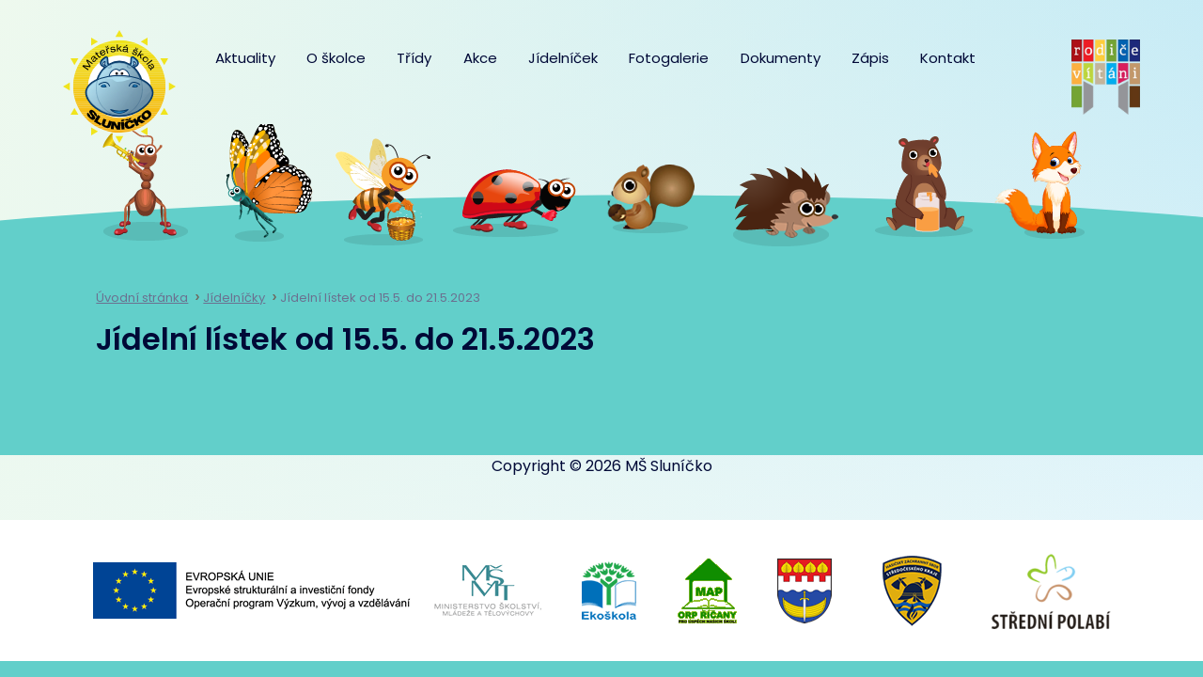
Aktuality (245, 58)
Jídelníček (563, 58)
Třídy (414, 58)
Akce (480, 58)
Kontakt (948, 58)
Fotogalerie (669, 58)
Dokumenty (780, 58)
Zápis (870, 58)
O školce (336, 58)
